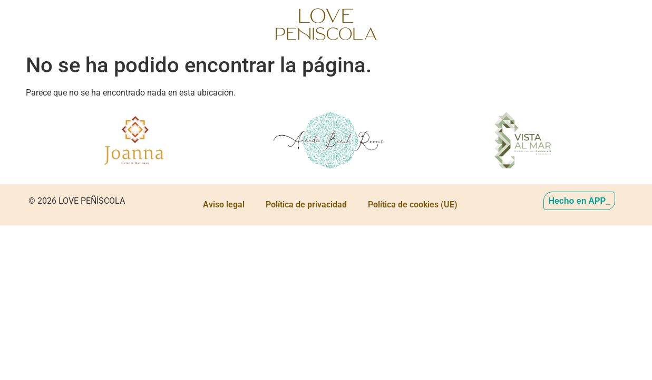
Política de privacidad (306, 205)
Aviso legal (224, 205)
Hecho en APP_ (579, 200)
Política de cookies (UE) (413, 205)
